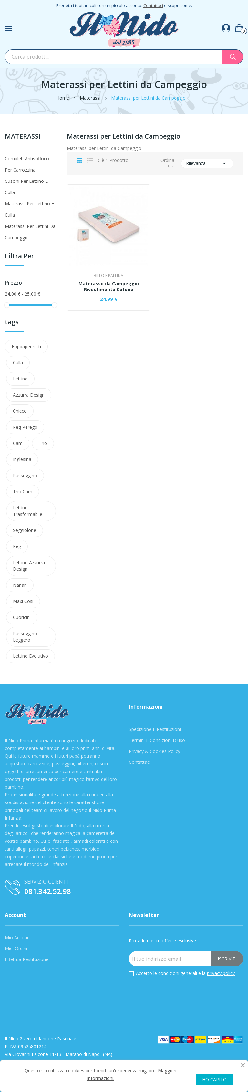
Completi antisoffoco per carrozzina (27, 164)
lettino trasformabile (27, 511)
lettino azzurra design (29, 565)
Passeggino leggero (25, 636)
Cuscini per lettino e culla (26, 186)
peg (17, 546)
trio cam (22, 491)
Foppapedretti (26, 346)
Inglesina (22, 459)
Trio (43, 443)
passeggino (25, 475)
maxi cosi (23, 601)
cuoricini (22, 617)
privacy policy (221, 973)
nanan (20, 585)
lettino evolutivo (30, 656)
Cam (18, 443)
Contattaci (153, 5)
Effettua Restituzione (26, 959)
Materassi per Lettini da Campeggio (30, 232)
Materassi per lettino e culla (29, 209)
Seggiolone (24, 530)
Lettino (20, 379)
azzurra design (29, 395)
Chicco (20, 411)
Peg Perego (25, 427)
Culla (18, 362)
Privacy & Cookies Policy (154, 751)
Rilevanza (207, 163)
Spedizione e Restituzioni (155, 729)
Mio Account (18, 937)
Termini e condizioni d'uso (157, 740)
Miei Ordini (16, 948)
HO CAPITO (214, 1080)
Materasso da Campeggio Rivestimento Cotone (108, 286)
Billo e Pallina (108, 276)
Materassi (22, 137)
